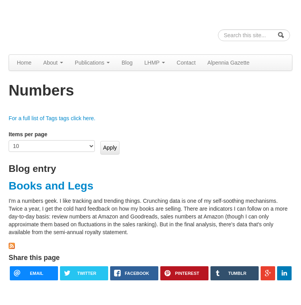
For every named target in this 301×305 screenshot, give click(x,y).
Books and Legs (51, 186)
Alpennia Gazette (228, 63)
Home (24, 63)
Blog (126, 63)
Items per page (28, 134)
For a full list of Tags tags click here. (52, 118)
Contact (186, 63)
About (53, 63)
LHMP (154, 63)
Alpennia (49, 26)
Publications (92, 63)
